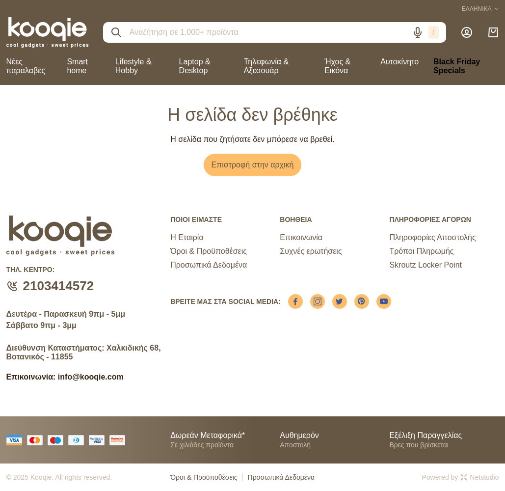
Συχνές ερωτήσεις (311, 251)
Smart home (77, 66)
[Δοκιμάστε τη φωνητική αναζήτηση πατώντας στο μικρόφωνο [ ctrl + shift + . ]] (418, 32)
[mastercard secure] (119, 440)
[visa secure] (99, 440)
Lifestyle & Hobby (133, 66)
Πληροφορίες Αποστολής (432, 237)
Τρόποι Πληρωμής (421, 251)
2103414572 (58, 285)
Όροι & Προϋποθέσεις (208, 251)
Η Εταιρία (186, 237)
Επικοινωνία (301, 237)
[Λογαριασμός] (467, 32)
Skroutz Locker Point (425, 265)
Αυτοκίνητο (399, 61)
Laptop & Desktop (195, 66)
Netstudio (479, 477)
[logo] (47, 32)
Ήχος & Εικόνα (337, 66)
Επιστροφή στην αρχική (253, 165)
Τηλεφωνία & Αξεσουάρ (266, 66)
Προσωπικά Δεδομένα (208, 265)
